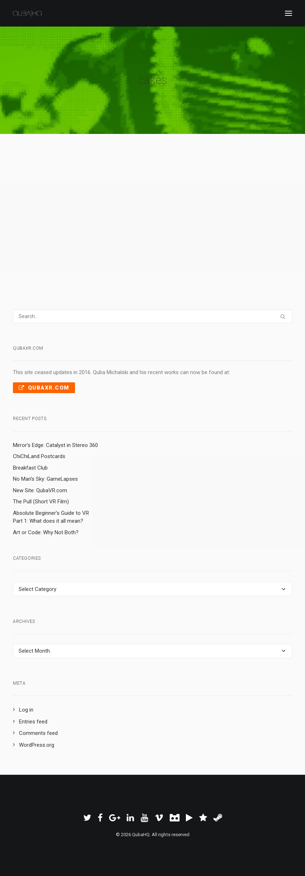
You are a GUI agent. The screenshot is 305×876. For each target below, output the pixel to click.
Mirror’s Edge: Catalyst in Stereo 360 (55, 445)
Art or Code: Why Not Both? (46, 532)
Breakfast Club (30, 468)
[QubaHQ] (27, 13)
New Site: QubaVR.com (40, 490)
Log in (26, 710)
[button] (288, 13)
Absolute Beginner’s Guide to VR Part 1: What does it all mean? (51, 517)
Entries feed (33, 721)
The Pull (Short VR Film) (41, 501)
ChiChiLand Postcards (39, 456)
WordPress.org (36, 745)
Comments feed (38, 733)
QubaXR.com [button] (44, 388)
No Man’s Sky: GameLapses (45, 479)
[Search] (152, 316)
